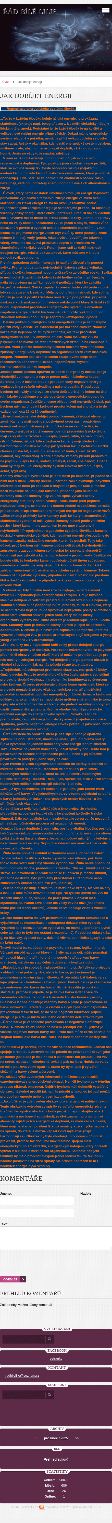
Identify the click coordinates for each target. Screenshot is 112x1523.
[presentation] (56, 1269)
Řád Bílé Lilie (29, 12)
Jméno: (6, 1193)
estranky (56, 1363)
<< (35, 1443)
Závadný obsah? (57, 1512)
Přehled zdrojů (56, 1464)
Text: (4, 1224)
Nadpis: (86, 1193)
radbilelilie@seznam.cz (22, 1380)
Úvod (5, 82)
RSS (97, 1512)
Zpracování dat (81, 1512)
